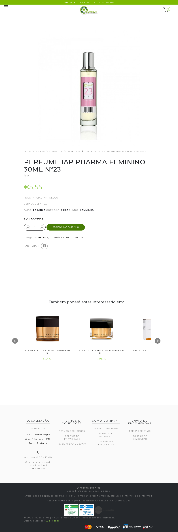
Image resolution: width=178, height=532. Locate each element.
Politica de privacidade (72, 437)
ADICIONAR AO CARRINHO (66, 227)
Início (27, 151)
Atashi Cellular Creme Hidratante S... (48, 351)
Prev (15, 341)
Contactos (38, 428)
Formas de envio (140, 431)
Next (157, 341)
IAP (87, 151)
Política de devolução (140, 437)
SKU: (27, 219)
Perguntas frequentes (106, 443)
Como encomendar (106, 428)
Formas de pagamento (106, 435)
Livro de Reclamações (72, 444)
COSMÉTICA (56, 151)
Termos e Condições (72, 431)
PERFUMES (73, 151)
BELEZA (40, 151)
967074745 (38, 468)
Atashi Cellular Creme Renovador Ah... (101, 351)
